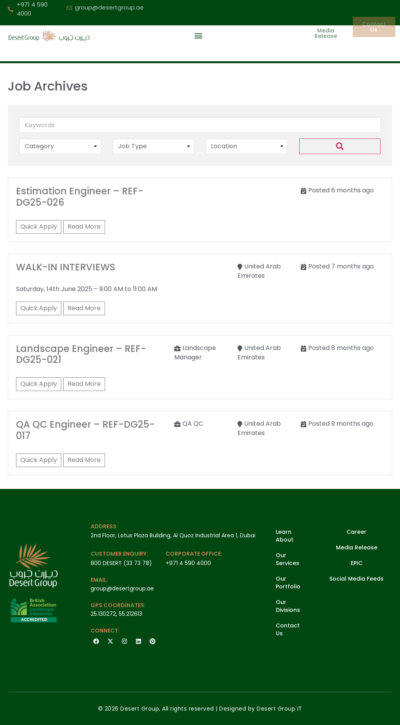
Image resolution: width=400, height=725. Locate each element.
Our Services (287, 559)
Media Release (356, 547)
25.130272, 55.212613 (116, 614)
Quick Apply (38, 226)
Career (356, 532)
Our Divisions (288, 606)
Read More (84, 226)
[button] (198, 25)
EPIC (356, 563)
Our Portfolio (288, 582)
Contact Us (288, 629)
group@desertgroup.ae (122, 588)
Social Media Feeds (356, 579)
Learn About (284, 536)
